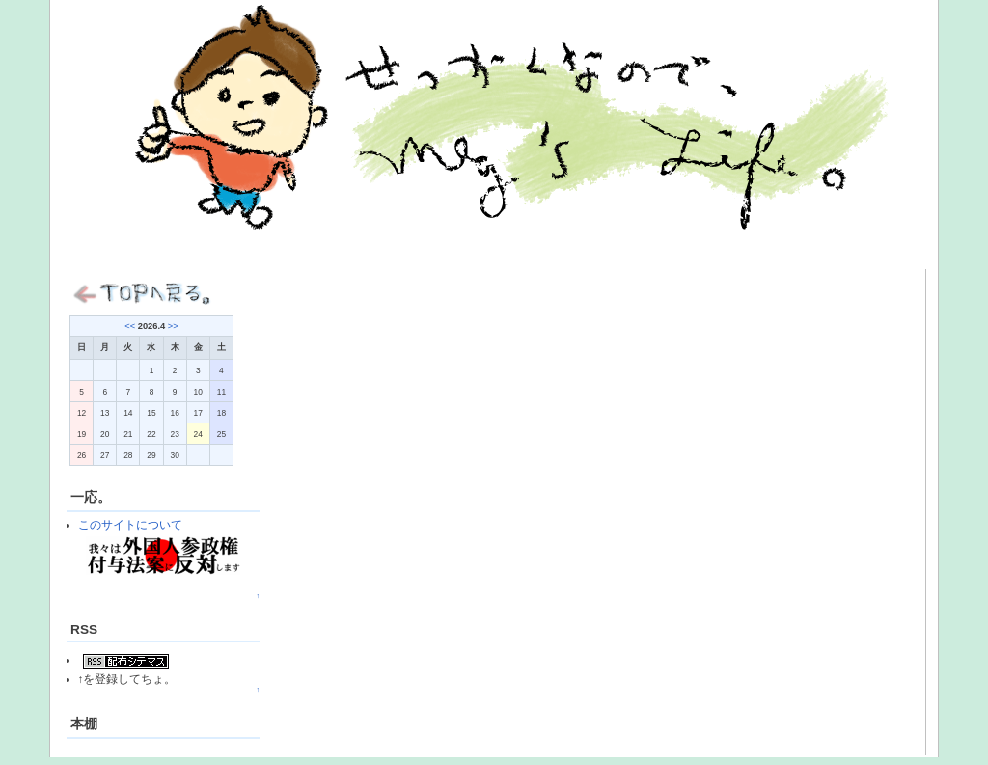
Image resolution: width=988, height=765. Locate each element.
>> (173, 326)
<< (129, 326)
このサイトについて (130, 524)
